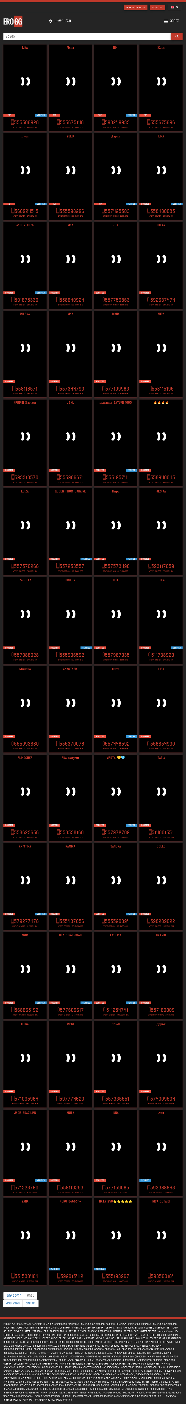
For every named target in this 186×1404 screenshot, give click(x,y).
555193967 (115, 1276)
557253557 (70, 566)
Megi (70, 1024)
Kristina (25, 846)
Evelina (115, 935)
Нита (115, 669)
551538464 (24, 1276)
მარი (116, 1024)
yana (25, 1201)
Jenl (70, 402)
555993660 (25, 743)
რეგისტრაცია (135, 7)
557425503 (116, 211)
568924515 (24, 211)
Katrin (161, 935)
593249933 (116, 122)
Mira (161, 314)
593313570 (24, 477)
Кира (115, 491)
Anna (25, 935)
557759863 (116, 300)
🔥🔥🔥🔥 (161, 402)
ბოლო (30, 1303)
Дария (115, 136)
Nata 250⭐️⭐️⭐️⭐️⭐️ (115, 1201)
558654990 (161, 743)
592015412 (70, 1276)
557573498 (116, 566)
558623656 (25, 832)
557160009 (161, 1010)
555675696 (161, 122)
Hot (115, 580)
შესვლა (157, 7)
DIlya (161, 225)
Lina (25, 47)
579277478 (25, 921)
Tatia (161, 757)
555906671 (70, 477)
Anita (70, 1112)
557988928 (25, 655)
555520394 (116, 921)
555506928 (25, 122)
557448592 (116, 743)
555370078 (70, 743)
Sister (70, 580)
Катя (161, 47)
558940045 (161, 477)
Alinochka (25, 757)
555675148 (70, 122)
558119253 (70, 1187)
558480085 (161, 211)
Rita (116, 225)
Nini (115, 47)
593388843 (161, 1187)
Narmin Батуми (25, 402)
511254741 (115, 1010)
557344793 (70, 388)
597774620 (70, 1098)
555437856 (70, 921)
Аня (161, 1112)
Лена (70, 47)
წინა (30, 1295)
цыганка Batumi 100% (116, 402)
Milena (25, 314)
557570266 (25, 566)
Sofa (161, 580)
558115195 (161, 388)
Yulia (70, 136)
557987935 (116, 655)
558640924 (70, 300)
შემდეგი (13, 1303)
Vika (70, 225)
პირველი (13, 1295)
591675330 (24, 300)
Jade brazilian (25, 1112)
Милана (25, 669)
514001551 (161, 832)
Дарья (160, 1024)
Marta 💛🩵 (115, 757)
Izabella (25, 580)
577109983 (115, 388)
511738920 (161, 655)
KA (174, 7)
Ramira (70, 846)
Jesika (161, 491)
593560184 (161, 1276)
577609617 (70, 1010)
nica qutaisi (161, 1201)
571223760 (24, 1187)
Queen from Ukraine (70, 491)
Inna (116, 1112)
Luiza (25, 491)
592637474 (161, 300)
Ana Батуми (70, 757)
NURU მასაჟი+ (70, 1201)
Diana (115, 314)
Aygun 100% (24, 225)
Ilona (25, 1024)
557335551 (115, 1098)
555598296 (70, 211)
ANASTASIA (70, 669)
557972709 (116, 832)
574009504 (161, 1098)
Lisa (161, 669)
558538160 (70, 832)
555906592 (70, 655)
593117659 (161, 566)
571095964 (24, 1098)
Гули (24, 136)
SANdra (115, 846)
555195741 (116, 477)
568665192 (24, 1010)
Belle (161, 846)
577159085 (115, 1187)
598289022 (161, 921)
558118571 (24, 388)
